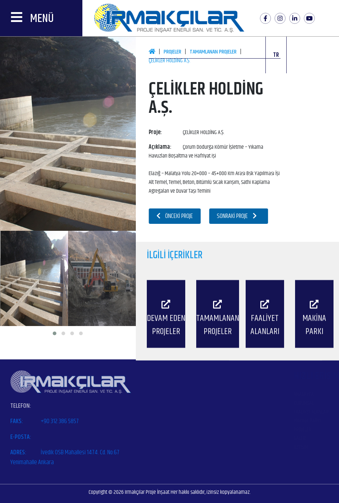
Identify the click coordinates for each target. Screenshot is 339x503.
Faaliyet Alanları (256, 412)
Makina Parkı (251, 420)
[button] (54, 333)
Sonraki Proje (244, 216)
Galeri (244, 438)
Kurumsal (248, 403)
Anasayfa (248, 394)
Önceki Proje (182, 216)
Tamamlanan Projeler (220, 51)
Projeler (180, 51)
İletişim (245, 447)
